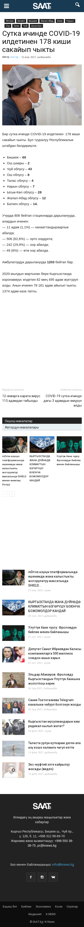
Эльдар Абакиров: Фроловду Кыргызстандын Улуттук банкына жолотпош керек (54, 679)
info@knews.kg (63, 864)
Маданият (35, 914)
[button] (77, 6)
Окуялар (72, 906)
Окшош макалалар (18, 421)
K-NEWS (51, 914)
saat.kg (14, 56)
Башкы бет (10, 906)
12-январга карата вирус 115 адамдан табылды (21, 398)
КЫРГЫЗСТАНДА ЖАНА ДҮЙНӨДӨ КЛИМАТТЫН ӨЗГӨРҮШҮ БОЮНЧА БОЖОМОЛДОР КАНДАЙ (40, 468)
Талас (16, 25)
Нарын (70, 20)
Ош (8, 25)
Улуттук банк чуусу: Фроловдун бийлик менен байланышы (69, 460)
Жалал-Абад (47, 20)
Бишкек (33, 20)
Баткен (21, 20)
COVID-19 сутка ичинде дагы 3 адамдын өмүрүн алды (62, 400)
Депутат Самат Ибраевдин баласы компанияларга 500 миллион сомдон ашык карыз (54, 653)
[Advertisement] (42, 351)
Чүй (25, 25)
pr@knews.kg (46, 845)
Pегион (10, 20)
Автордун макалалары (22, 427)
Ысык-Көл (36, 25)
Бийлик (26, 906)
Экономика (43, 906)
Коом (59, 20)
